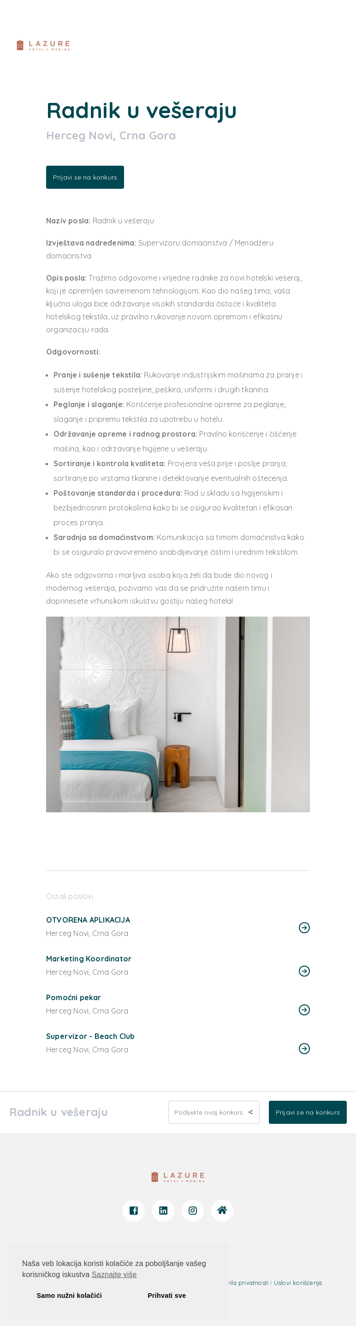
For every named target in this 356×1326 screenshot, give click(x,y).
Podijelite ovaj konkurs (214, 1112)
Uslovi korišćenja (298, 1282)
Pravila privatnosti (243, 1282)
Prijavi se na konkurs (85, 177)
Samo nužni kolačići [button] (69, 1295)
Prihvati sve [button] (167, 1295)
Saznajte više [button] (114, 1274)
